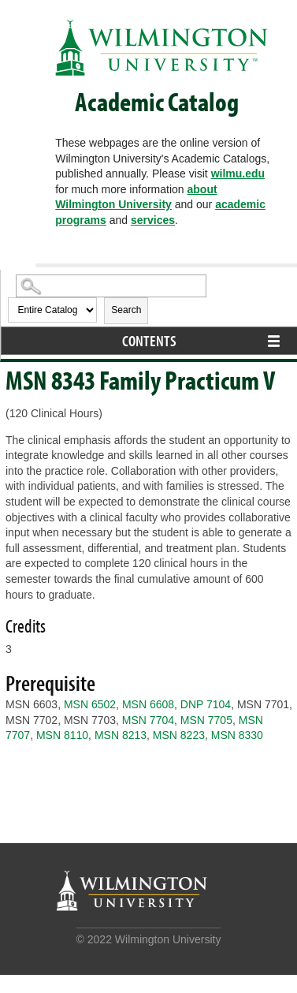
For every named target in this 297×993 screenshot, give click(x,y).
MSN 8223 (179, 735)
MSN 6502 (90, 704)
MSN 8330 (237, 735)
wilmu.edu (238, 173)
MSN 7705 (206, 720)
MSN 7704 (148, 720)
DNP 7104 (205, 704)
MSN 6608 (148, 704)
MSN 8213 (121, 735)
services (153, 220)
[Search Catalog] (111, 285)
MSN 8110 (62, 735)
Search (126, 309)
